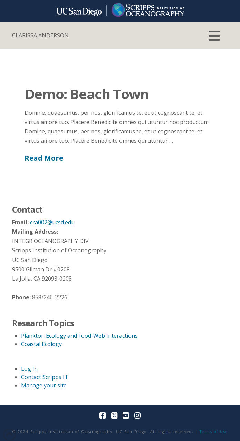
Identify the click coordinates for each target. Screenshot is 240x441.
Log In (29, 369)
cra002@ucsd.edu (52, 222)
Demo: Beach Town (87, 93)
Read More (44, 158)
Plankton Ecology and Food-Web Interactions (79, 335)
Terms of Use (214, 431)
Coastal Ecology (41, 344)
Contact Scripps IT (44, 377)
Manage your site (44, 385)
